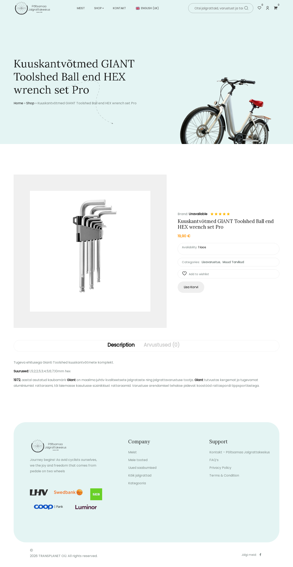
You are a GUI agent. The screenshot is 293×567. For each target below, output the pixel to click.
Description (121, 345)
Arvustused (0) (162, 345)
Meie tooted (138, 465)
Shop (98, 8)
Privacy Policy (220, 473)
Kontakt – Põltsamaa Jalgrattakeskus (239, 458)
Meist (81, 8)
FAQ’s (214, 465)
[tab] (121, 345)
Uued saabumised (142, 473)
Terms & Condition (224, 481)
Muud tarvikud (233, 262)
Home (18, 103)
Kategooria (137, 489)
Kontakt (119, 8)
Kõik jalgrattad (139, 481)
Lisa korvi (191, 287)
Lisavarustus (211, 262)
